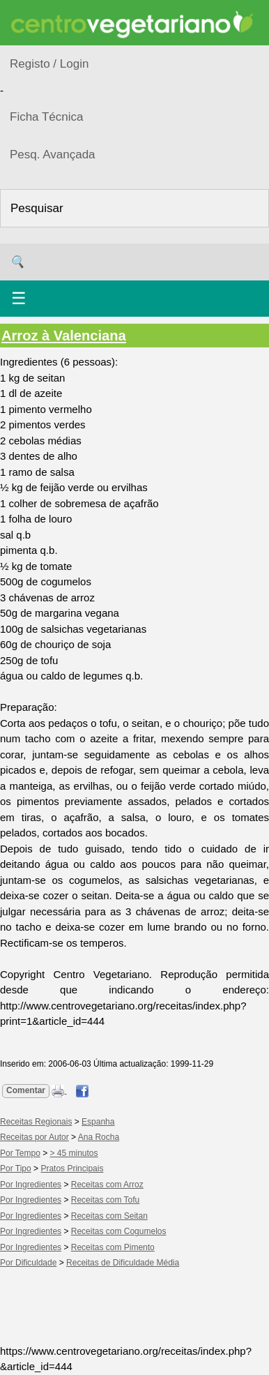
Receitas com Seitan (109, 1216)
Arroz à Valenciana (63, 335)
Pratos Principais (71, 1168)
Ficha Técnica (47, 116)
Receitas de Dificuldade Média (122, 1263)
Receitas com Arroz (107, 1184)
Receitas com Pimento (113, 1247)
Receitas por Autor (34, 1137)
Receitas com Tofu (105, 1200)
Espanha (98, 1122)
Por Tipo (15, 1168)
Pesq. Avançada (52, 154)
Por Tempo (20, 1153)
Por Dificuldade (28, 1263)
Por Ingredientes (30, 1184)
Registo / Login (49, 63)
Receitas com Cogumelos (119, 1231)
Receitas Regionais (36, 1122)
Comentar (25, 1090)
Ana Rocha (98, 1137)
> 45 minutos (74, 1153)
